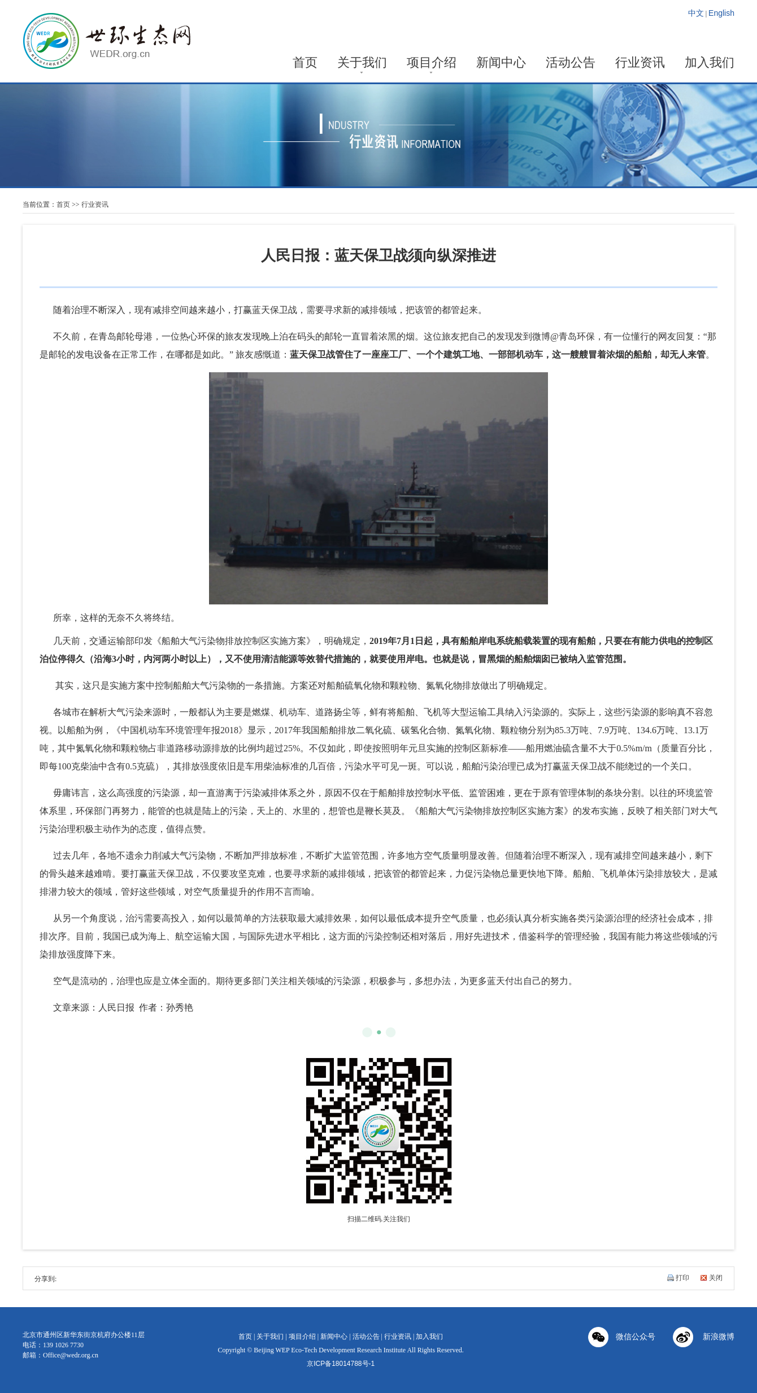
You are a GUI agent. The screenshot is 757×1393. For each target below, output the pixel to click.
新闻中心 (501, 63)
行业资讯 (640, 63)
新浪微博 (703, 1338)
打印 (682, 1278)
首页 (305, 63)
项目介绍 (431, 63)
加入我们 (709, 63)
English (721, 13)
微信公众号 (621, 1338)
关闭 (716, 1278)
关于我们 (362, 63)
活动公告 (570, 63)
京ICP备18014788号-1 (341, 1364)
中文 (696, 13)
